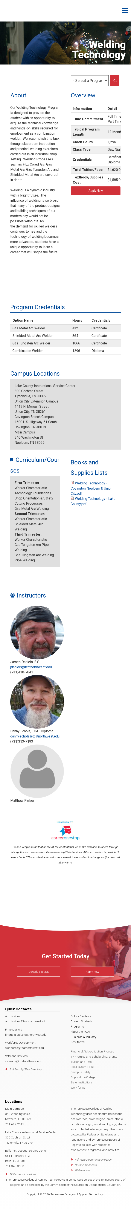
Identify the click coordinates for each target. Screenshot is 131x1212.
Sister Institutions (82, 1082)
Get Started (78, 1042)
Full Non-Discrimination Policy (93, 1159)
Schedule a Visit (39, 971)
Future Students (81, 1016)
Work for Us (78, 1087)
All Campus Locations (22, 1174)
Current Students (81, 1021)
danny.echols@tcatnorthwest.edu (34, 736)
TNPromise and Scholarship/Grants (94, 1056)
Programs (77, 1026)
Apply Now (95, 190)
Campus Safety (80, 1072)
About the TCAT (81, 1031)
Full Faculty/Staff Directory (25, 1069)
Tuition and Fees (81, 1061)
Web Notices (83, 1170)
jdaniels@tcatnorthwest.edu (31, 667)
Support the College (83, 1077)
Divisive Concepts (86, 1165)
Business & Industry (83, 1036)
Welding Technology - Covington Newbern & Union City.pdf (91, 488)
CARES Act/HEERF (83, 1067)
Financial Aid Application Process (92, 1051)
